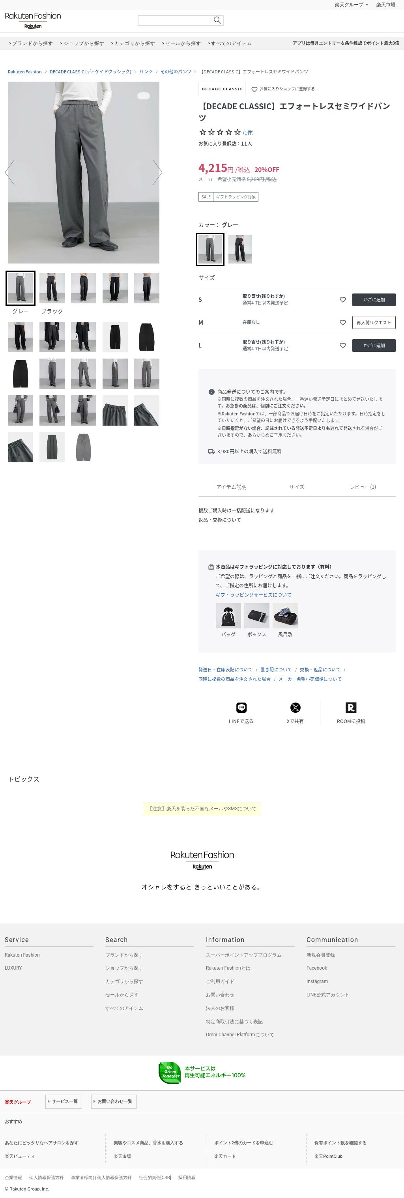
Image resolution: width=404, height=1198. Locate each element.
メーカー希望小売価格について (310, 679)
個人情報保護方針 (46, 1177)
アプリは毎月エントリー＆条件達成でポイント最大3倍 (346, 43)
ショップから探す (124, 968)
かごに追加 (374, 299)
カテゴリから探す (124, 981)
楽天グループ (349, 4)
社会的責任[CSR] (155, 1177)
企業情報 (13, 1177)
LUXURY (13, 968)
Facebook (317, 968)
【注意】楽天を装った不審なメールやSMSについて (202, 808)
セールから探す (121, 995)
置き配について (276, 669)
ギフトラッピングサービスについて (254, 594)
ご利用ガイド (220, 981)
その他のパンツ (176, 72)
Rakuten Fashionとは (228, 968)
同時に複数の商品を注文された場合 (234, 679)
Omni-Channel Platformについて (240, 1034)
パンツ (146, 72)
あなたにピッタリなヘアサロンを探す (42, 1143)
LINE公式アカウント (328, 995)
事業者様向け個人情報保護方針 (101, 1177)
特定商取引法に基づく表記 (234, 1021)
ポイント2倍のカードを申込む (243, 1143)
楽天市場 (385, 4)
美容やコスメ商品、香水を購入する (148, 1143)
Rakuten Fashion (66, 21)
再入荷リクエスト (374, 322)
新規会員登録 (321, 955)
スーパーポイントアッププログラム (244, 955)
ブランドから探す (124, 955)
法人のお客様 (220, 1008)
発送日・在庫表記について (225, 669)
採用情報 (187, 1177)
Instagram (317, 981)
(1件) (248, 132)
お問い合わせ (220, 995)
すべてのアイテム (124, 1008)
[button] (9, 172)
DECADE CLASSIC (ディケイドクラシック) (90, 72)
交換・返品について (320, 669)
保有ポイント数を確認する (340, 1143)
